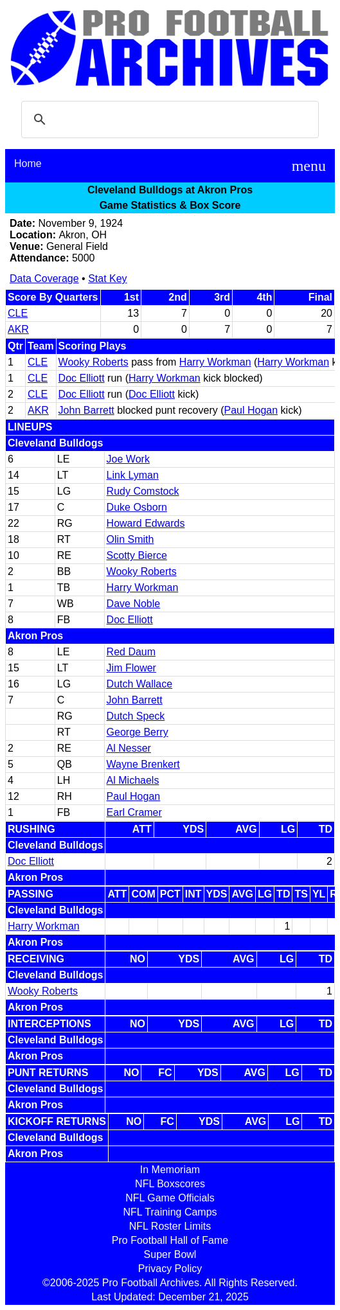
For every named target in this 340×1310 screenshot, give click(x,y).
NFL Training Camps (170, 1212)
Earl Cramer (134, 812)
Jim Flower (131, 667)
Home (28, 163)
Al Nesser (129, 748)
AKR (18, 329)
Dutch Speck (136, 716)
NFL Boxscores (170, 1183)
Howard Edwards (146, 523)
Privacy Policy (170, 1268)
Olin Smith (130, 539)
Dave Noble (134, 603)
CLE (18, 313)
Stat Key (107, 278)
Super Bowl (170, 1254)
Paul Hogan (251, 410)
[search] (168, 119)
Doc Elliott (81, 378)
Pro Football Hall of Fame (170, 1240)
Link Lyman (133, 475)
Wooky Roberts (93, 362)
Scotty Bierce (137, 555)
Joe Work (128, 459)
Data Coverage (44, 278)
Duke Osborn (137, 507)
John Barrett (86, 410)
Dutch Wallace (140, 683)
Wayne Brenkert (143, 764)
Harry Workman (215, 362)
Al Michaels (133, 780)
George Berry (137, 732)
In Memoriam (170, 1169)
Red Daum (131, 651)
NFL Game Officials (170, 1197)
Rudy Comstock (143, 491)
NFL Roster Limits (170, 1226)
